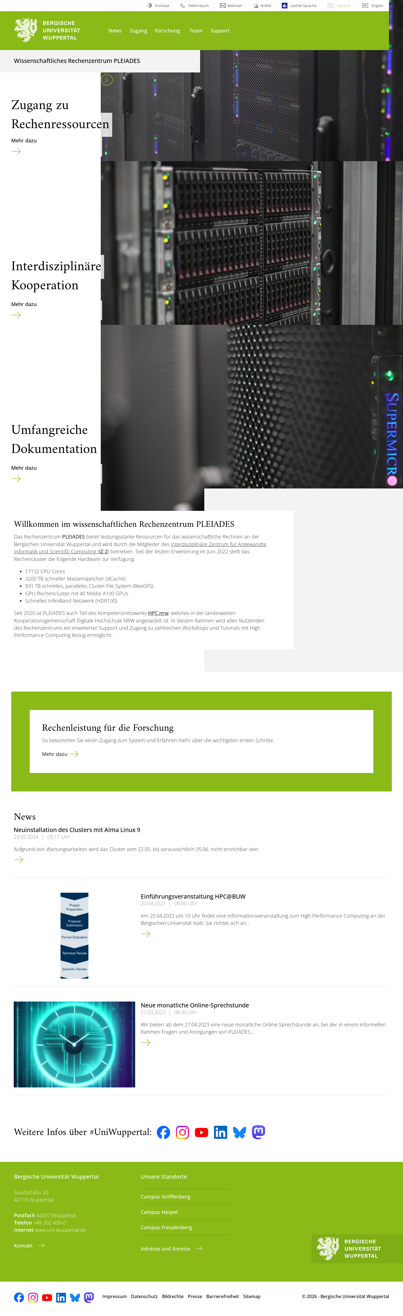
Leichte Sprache (303, 5)
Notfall (266, 5)
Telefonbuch (198, 5)
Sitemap (252, 1296)
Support (220, 30)
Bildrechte (173, 1296)
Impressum (114, 1296)
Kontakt (24, 1245)
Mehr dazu (24, 140)
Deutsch (344, 5)
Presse (195, 1296)
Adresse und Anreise (166, 1248)
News (115, 30)
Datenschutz (144, 1296)
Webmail (235, 5)
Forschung (167, 30)
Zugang (138, 30)
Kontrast (162, 5)
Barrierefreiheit (222, 1296)
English (377, 5)
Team (196, 30)
